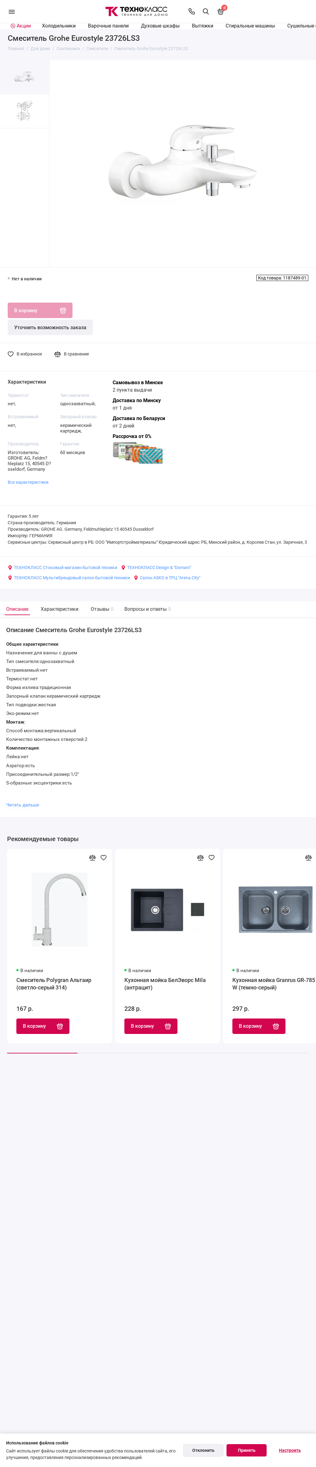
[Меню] (11, 11)
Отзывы (101, 609)
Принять (247, 1450)
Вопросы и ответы (146, 609)
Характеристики (59, 609)
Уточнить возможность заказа (50, 327)
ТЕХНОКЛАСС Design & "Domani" (156, 567)
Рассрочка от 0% (132, 436)
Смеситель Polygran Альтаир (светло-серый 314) (53, 984)
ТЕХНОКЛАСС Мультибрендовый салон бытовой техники (69, 577)
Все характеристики (28, 482)
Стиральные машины (250, 26)
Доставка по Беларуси (139, 418)
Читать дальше (22, 805)
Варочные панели (108, 26)
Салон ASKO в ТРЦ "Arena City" (167, 577)
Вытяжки (202, 26)
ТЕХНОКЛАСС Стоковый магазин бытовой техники (62, 567)
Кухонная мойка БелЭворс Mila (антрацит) (165, 984)
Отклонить (203, 1450)
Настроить (290, 1450)
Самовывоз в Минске (138, 382)
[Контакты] (192, 11)
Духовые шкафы (160, 26)
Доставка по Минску (137, 400)
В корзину (43, 1026)
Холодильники (59, 26)
